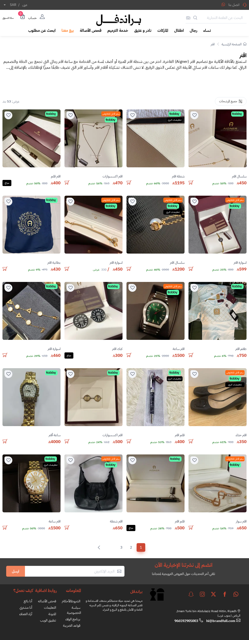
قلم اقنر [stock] (180, 435)
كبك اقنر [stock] (117, 348)
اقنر (213, 44)
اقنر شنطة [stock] (116, 521)
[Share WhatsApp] (223, 4)
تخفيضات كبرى (175, 120)
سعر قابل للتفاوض (111, 114)
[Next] (100, 547)
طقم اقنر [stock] (241, 348)
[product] (217, 138)
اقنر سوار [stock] (241, 521)
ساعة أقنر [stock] (55, 435)
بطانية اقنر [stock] (54, 262)
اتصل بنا (237, 4)
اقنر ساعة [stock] (179, 348)
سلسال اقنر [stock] (239, 176)
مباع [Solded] (7, 183)
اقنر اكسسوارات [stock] (113, 176)
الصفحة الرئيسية (234, 44)
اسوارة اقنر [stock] (240, 262)
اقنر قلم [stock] (56, 176)
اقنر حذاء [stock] (241, 435)
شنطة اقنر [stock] (178, 176)
